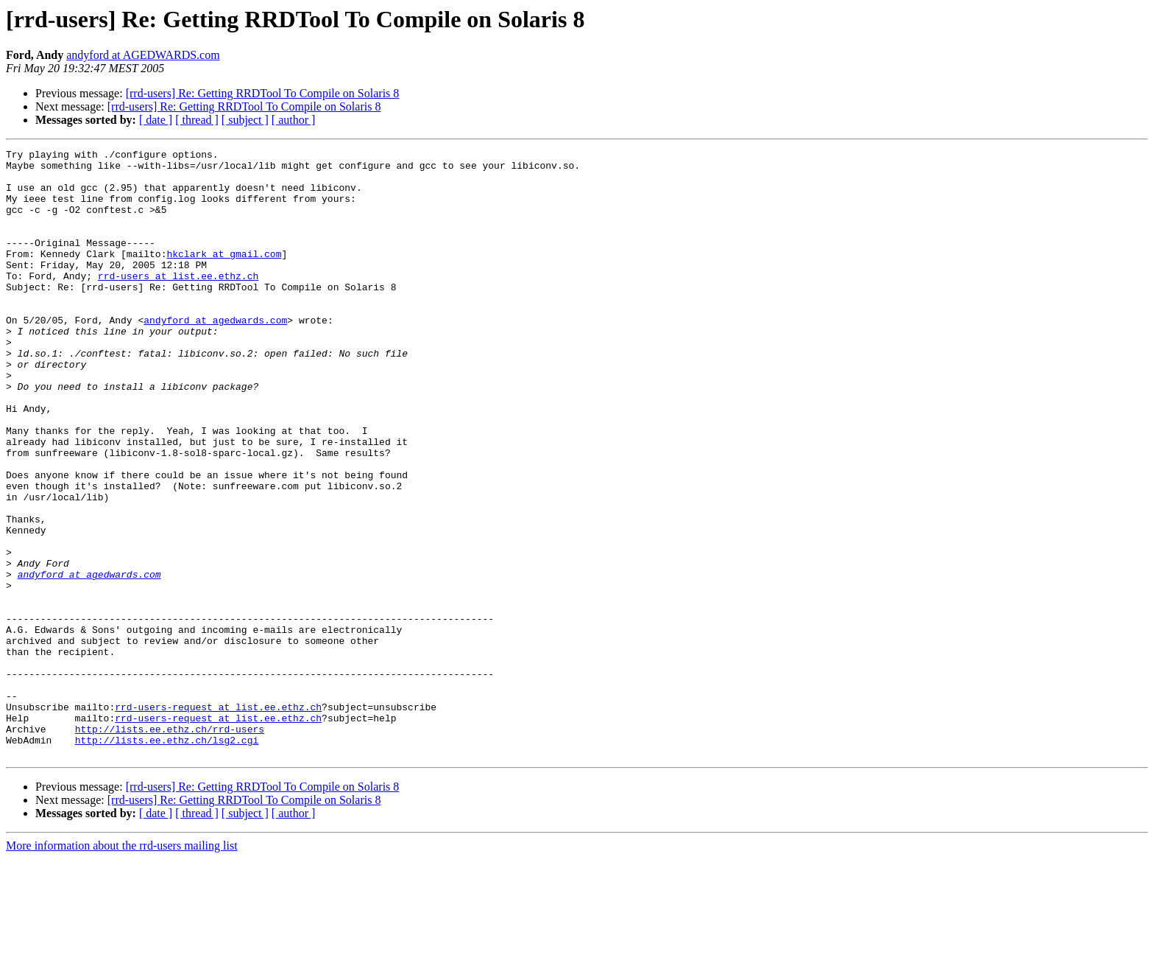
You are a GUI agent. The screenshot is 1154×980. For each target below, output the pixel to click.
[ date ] (155, 119)
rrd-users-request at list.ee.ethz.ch (218, 819)
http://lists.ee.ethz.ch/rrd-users (169, 846)
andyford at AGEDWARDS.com (142, 55)
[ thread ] (197, 119)
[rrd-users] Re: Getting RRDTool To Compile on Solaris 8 (263, 93)
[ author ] (294, 119)
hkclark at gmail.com (223, 275)
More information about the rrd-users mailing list (122, 967)
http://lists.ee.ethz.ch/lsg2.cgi (167, 859)
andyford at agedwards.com (215, 355)
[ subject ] (245, 119)
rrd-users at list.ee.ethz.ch (178, 302)
